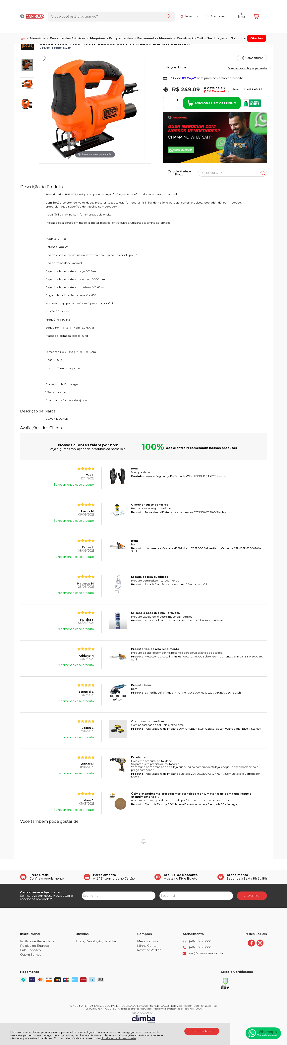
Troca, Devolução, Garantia (96, 941)
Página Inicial (28, 34)
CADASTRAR (252, 895)
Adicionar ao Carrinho (212, 103)
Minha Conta (146, 946)
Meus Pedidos (147, 941)
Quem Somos (30, 954)
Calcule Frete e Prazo (179, 173)
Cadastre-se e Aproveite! (40, 892)
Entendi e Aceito (201, 1031)
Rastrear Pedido (149, 950)
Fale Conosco (30, 950)
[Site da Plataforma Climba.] (143, 1017)
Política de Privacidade (118, 1038)
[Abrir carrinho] (259, 9)
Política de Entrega (34, 946)
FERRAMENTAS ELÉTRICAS (56, 34)
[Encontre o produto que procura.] (165, 10)
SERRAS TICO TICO (87, 34)
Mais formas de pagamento (247, 68)
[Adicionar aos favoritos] (43, 58)
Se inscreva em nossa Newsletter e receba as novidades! (46, 897)
